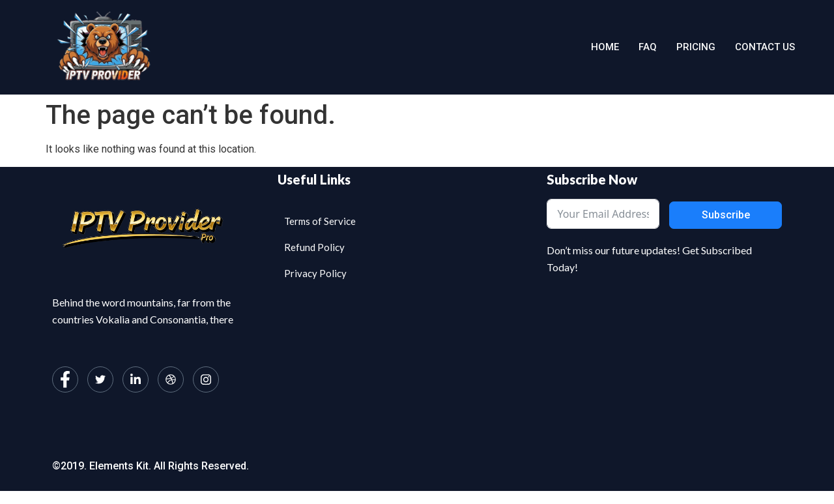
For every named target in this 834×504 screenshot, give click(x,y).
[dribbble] (171, 379)
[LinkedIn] (135, 379)
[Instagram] (206, 379)
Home (605, 47)
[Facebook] (65, 379)
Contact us (765, 47)
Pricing (695, 47)
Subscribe (726, 215)
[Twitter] (100, 379)
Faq (648, 47)
